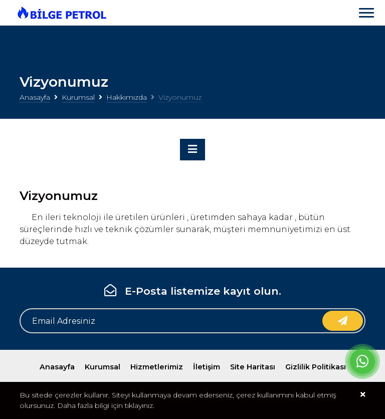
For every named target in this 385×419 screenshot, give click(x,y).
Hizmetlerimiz (156, 366)
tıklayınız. (139, 405)
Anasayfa (35, 97)
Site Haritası (252, 366)
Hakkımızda (126, 97)
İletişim (206, 366)
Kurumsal (78, 97)
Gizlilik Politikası (315, 366)
